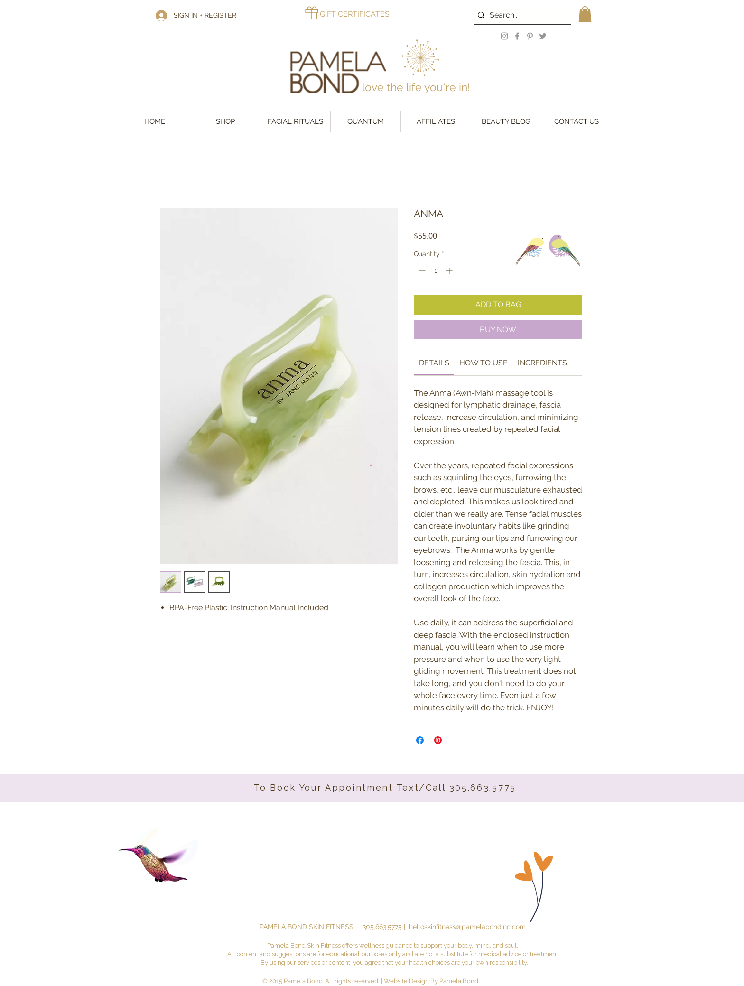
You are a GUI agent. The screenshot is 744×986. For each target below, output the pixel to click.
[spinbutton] (435, 270)
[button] (585, 14)
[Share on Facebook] (420, 740)
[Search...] (520, 15)
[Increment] (450, 270)
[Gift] (311, 12)
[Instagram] (504, 36)
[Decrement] (421, 270)
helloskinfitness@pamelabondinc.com (467, 926)
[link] (434, 362)
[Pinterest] (530, 36)
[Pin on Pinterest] (438, 740)
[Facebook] (517, 36)
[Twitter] (543, 36)
